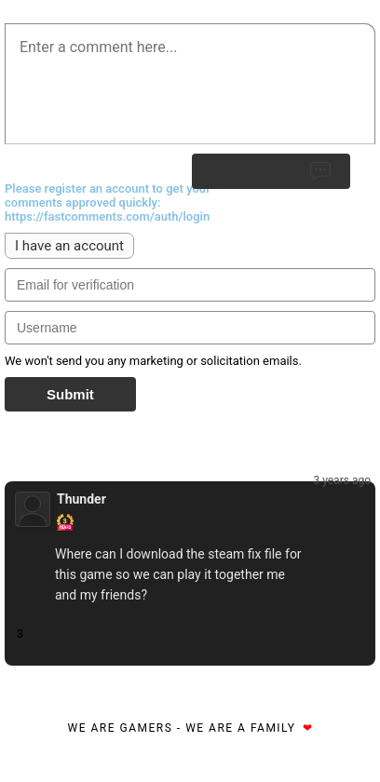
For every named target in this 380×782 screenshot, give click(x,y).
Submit (70, 394)
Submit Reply (271, 171)
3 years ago (342, 480)
